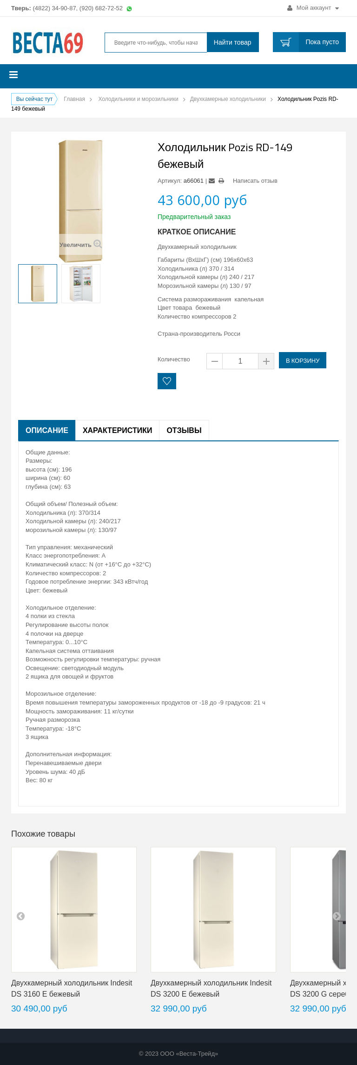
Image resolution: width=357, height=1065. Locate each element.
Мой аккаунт (313, 7)
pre (20, 915)
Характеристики (117, 430)
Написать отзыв (255, 180)
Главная (74, 99)
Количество (174, 359)
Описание (47, 430)
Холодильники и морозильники (138, 99)
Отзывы (183, 430)
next (336, 915)
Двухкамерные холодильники (228, 99)
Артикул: (170, 180)
